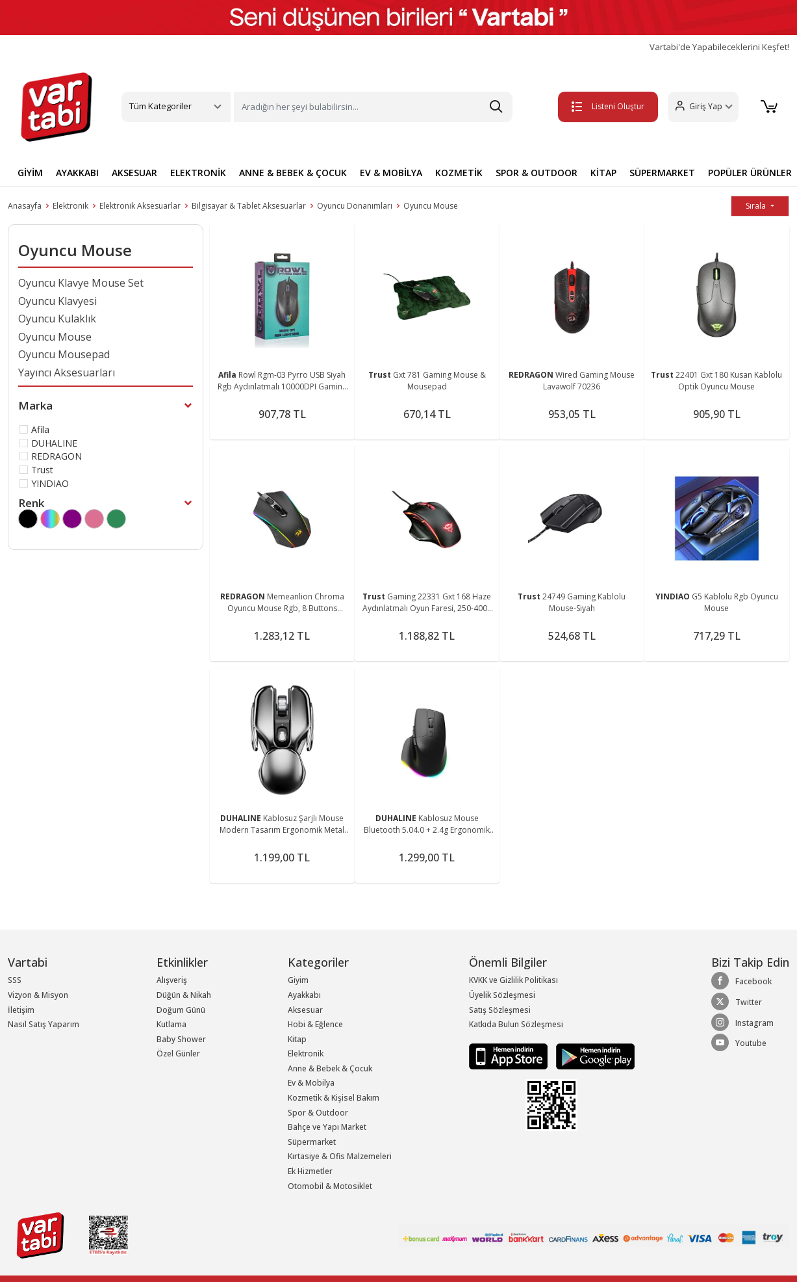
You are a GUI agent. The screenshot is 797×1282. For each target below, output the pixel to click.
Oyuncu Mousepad (64, 354)
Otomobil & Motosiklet (330, 1186)
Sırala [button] (757, 205)
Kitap (297, 1039)
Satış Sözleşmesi (500, 1009)
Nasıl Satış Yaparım (43, 1024)
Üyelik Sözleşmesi (502, 995)
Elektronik (70, 205)
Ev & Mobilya (311, 1082)
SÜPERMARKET (662, 172)
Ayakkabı (304, 995)
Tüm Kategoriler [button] (160, 106)
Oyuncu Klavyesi (57, 301)
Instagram (742, 1022)
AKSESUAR (134, 172)
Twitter (736, 1001)
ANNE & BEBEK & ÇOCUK (293, 172)
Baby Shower (181, 1039)
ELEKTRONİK (198, 172)
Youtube (738, 1042)
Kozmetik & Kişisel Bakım (333, 1097)
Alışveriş (172, 980)
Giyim (298, 980)
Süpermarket (312, 1141)
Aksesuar (305, 1009)
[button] (699, 107)
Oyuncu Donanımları (354, 205)
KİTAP (603, 172)
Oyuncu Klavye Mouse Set (81, 283)
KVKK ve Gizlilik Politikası (513, 980)
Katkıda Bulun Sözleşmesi (516, 1024)
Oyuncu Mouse (430, 205)
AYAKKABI (77, 172)
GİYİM (30, 172)
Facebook (741, 981)
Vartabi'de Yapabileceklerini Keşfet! (719, 47)
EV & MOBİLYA (391, 172)
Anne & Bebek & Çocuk (330, 1068)
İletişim (21, 1009)
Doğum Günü (181, 1009)
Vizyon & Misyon (38, 995)
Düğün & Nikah (184, 995)
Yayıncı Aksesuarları (66, 372)
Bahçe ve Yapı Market (327, 1126)
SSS (14, 980)
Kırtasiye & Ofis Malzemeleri (340, 1156)
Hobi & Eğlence (315, 1024)
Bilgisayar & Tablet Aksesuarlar (249, 205)
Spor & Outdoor (318, 1112)
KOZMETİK (459, 172)
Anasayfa (25, 205)
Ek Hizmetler (310, 1171)
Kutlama (171, 1024)
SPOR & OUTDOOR (536, 172)
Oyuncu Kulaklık (57, 318)
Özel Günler (178, 1053)
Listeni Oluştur (604, 106)
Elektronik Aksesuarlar (140, 205)
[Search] (373, 107)
